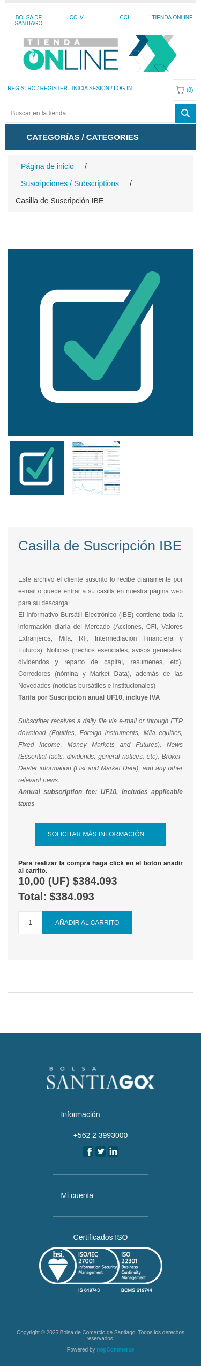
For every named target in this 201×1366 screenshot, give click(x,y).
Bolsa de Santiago (29, 20)
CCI (124, 17)
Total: (34, 896)
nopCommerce (115, 1350)
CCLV (77, 17)
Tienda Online (172, 17)
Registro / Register (38, 88)
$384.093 (94, 881)
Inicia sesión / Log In (102, 88)
